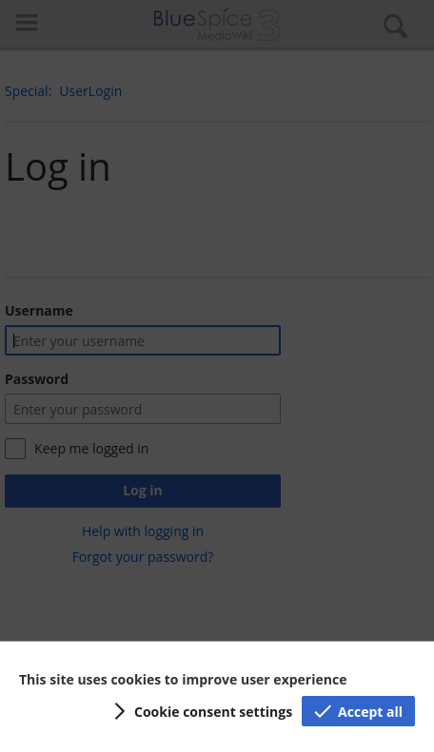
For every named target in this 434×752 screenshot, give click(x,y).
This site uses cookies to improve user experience (182, 679)
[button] (200, 711)
